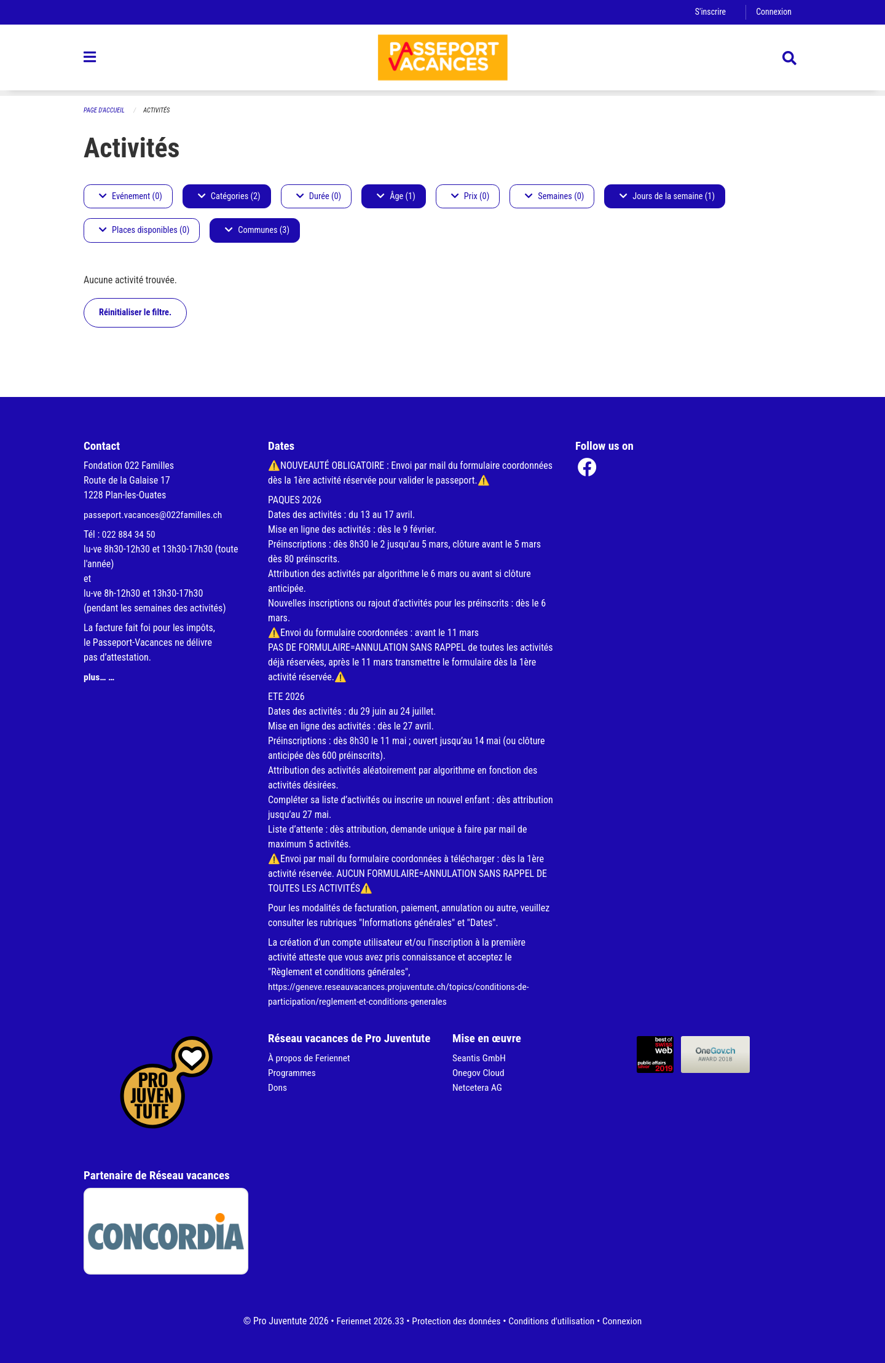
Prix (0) (470, 196)
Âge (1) (396, 196)
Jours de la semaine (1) (667, 196)
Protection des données (455, 1321)
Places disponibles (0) (144, 231)
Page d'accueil (105, 110)
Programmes (293, 1072)
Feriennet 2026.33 (366, 1321)
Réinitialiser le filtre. (135, 312)
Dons (278, 1087)
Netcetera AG (478, 1087)
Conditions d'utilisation (553, 1321)
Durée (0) (318, 196)
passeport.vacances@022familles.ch (155, 514)
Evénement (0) (130, 196)
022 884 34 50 (129, 534)
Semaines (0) (554, 196)
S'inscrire (709, 12)
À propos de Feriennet (310, 1058)
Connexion (773, 12)
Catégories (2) (229, 196)
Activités (159, 110)
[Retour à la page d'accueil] (442, 60)
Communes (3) (257, 231)
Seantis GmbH (480, 1058)
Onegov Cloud (479, 1072)
